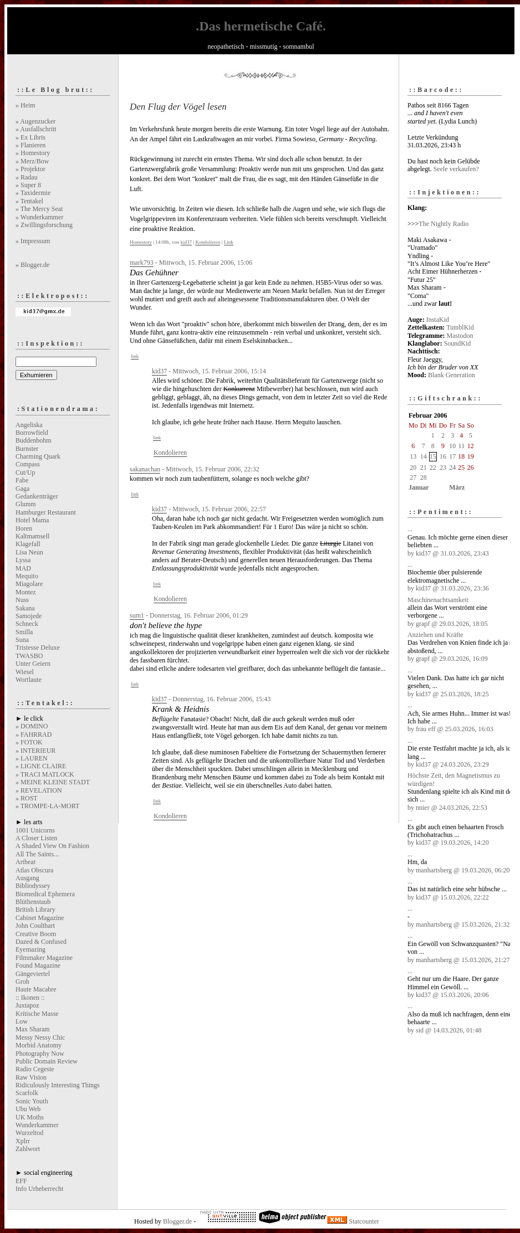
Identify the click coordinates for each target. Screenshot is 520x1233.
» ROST (27, 798)
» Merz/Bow (32, 161)
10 (452, 446)
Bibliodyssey (33, 886)
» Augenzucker (35, 121)
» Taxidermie (33, 193)
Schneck (27, 624)
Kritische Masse (37, 1014)
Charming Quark (38, 456)
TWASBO (29, 656)
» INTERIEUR (35, 750)
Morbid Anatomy (39, 1045)
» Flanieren (30, 145)
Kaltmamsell (32, 536)
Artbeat (25, 862)
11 (461, 446)
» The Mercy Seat (39, 209)
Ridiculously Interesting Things (58, 1085)
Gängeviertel (33, 974)
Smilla (24, 632)
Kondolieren (207, 242)
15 (433, 456)
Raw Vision (31, 1077)
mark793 (142, 262)
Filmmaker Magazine (44, 958)
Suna (22, 640)
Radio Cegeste (35, 1069)
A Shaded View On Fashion (52, 846)
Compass (28, 464)
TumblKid (460, 327)
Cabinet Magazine (40, 918)
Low (22, 1021)
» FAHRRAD (34, 734)
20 (413, 467)
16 (443, 456)
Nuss (22, 600)
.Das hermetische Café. (261, 26)
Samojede (29, 616)
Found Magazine (38, 965)
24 (452, 467)
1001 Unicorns (35, 830)
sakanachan (145, 469)
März (457, 487)
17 (452, 456)
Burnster (27, 449)
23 (443, 467)
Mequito (27, 576)
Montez (26, 592)
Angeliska (29, 425)
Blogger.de (177, 1221)
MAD (23, 568)
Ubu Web (28, 1109)
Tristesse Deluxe (38, 647)
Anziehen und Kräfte (435, 635)
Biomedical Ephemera (45, 894)
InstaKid (437, 319)
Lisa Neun (29, 552)
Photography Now (40, 1053)
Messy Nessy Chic (40, 1037)
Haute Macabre (36, 989)
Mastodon (460, 336)
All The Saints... (37, 854)
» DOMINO (32, 726)
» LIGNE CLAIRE (41, 766)
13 (413, 456)
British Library (35, 909)
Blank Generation (451, 375)
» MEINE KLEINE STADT (53, 782)
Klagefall (28, 544)
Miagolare (29, 584)
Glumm (26, 504)
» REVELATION (39, 790)
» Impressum (33, 241)
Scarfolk (27, 1093)
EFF (21, 1181)
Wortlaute (29, 680)
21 (423, 467)
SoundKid (457, 343)
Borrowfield (32, 432)
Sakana (25, 608)
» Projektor (30, 169)
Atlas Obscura (34, 870)
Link (228, 242)
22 (433, 467)
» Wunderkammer (39, 217)
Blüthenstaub (33, 902)
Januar (419, 487)
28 (423, 477)
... (409, 529)
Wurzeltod (29, 1133)
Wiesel (25, 672)
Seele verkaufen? (456, 169)
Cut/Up (25, 472)
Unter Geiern (33, 663)
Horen (24, 528)
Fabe (22, 480)
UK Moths (30, 1117)
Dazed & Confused (41, 942)
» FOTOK (29, 742)
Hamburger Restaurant (46, 512)
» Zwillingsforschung (44, 225)
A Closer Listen (36, 838)
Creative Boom (36, 934)
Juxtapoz (27, 1005)
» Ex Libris (30, 137)
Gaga (22, 488)
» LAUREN (32, 758)
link (135, 356)
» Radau (27, 177)
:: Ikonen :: (30, 997)
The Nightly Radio (443, 224)
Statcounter (364, 1221)
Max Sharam (33, 1029)
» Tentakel (29, 201)
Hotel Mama (32, 520)
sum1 (137, 615)
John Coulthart (35, 925)
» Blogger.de (32, 265)
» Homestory (33, 153)
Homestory (141, 242)
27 (413, 477)
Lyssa (23, 560)
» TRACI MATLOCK (45, 774)
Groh (22, 981)
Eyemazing (30, 949)
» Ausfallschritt (36, 129)
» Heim (25, 105)
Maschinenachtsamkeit (437, 600)
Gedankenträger (37, 496)
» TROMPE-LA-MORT (47, 806)
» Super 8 (28, 185)
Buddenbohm (34, 440)
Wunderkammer (37, 1125)
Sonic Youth (32, 1101)
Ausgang (27, 878)
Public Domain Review (47, 1061)
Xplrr (23, 1141)
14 (423, 456)
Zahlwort (28, 1149)
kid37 (186, 242)
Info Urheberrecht (39, 1189)
